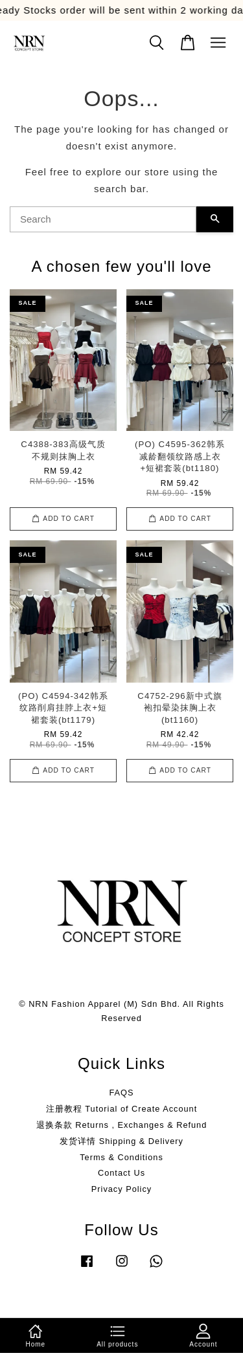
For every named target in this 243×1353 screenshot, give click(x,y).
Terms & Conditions (121, 1157)
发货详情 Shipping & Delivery (121, 1141)
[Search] (103, 219)
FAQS (121, 1092)
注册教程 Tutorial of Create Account (121, 1109)
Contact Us (121, 1173)
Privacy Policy (121, 1189)
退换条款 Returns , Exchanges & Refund (121, 1125)
